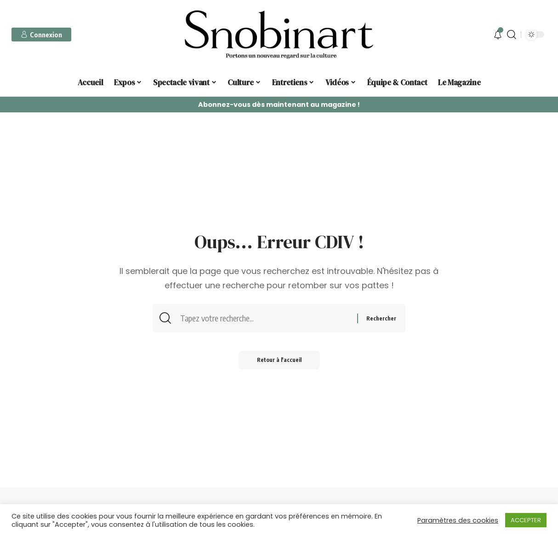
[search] (511, 34)
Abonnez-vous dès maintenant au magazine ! (279, 104)
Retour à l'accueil (279, 359)
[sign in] (41, 34)
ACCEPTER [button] (526, 520)
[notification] (497, 34)
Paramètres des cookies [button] (457, 520)
